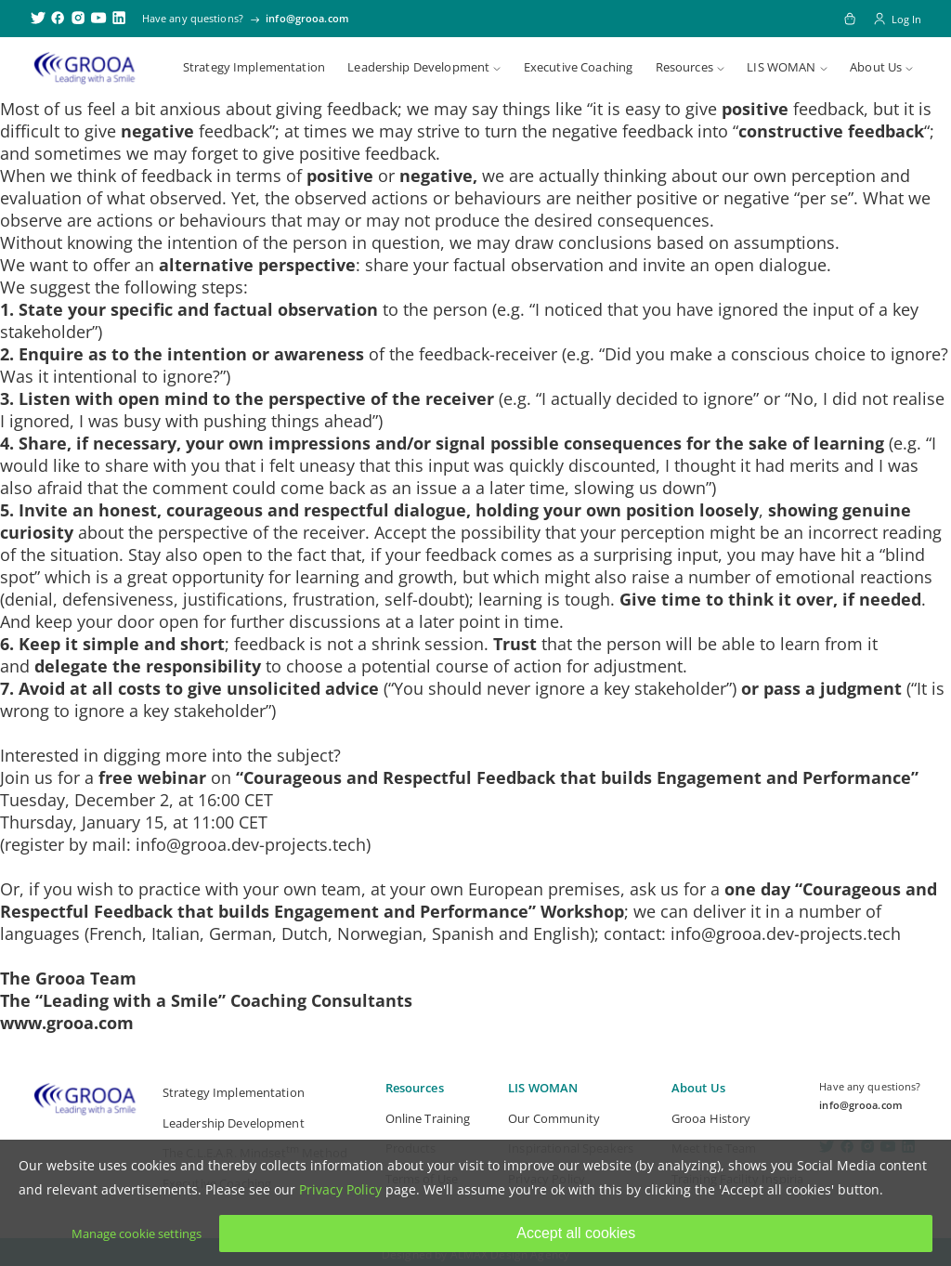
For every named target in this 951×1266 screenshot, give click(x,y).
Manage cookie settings (137, 1233)
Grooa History (711, 1118)
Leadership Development (418, 67)
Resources (684, 67)
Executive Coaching (578, 67)
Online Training (428, 1118)
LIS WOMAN (781, 67)
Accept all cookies (575, 1233)
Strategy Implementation (254, 67)
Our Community (554, 1118)
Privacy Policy (340, 1189)
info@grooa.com (307, 18)
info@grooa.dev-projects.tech (251, 844)
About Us (876, 67)
